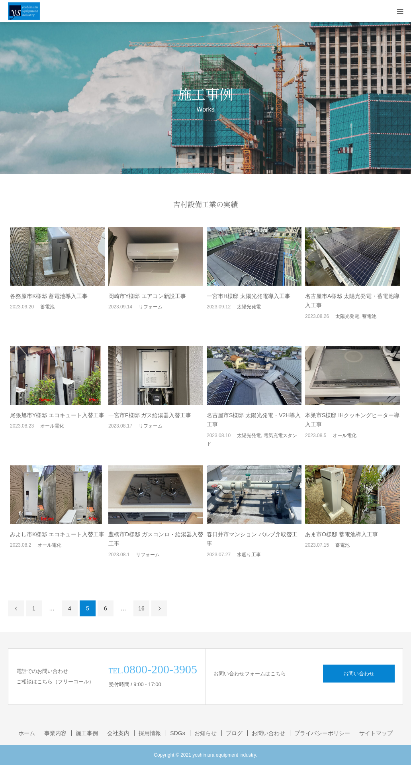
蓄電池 (47, 307)
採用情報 (150, 733)
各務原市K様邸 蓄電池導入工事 (49, 296)
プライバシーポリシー (322, 733)
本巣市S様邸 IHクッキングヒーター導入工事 (352, 420)
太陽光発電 (249, 307)
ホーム (26, 733)
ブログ (234, 733)
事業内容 (55, 733)
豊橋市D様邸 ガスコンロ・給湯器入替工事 (155, 539)
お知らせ (205, 733)
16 (141, 608)
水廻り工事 (249, 554)
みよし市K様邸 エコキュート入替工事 (57, 534)
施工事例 (87, 733)
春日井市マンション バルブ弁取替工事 (252, 539)
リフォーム (150, 307)
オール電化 (52, 426)
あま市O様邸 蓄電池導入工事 (341, 534)
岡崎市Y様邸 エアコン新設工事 (147, 296)
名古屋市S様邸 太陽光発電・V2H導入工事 (254, 420)
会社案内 (118, 733)
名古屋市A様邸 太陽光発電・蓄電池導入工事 (352, 301)
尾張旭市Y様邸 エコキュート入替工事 (57, 415)
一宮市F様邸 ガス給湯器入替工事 (149, 415)
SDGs (177, 733)
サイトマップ (376, 733)
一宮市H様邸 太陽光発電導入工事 (248, 296)
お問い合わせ (358, 674)
